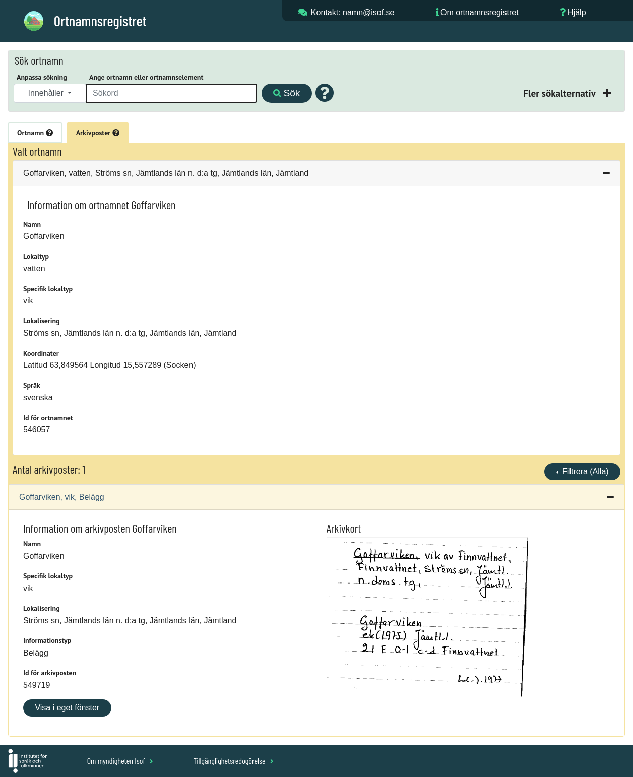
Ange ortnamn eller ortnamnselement (146, 77)
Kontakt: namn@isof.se (353, 12)
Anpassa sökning (42, 77)
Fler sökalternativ (560, 93)
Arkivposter (97, 132)
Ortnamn (35, 132)
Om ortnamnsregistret (479, 12)
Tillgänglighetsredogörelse (233, 760)
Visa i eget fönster (67, 707)
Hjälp (576, 12)
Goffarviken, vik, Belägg (61, 497)
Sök (286, 93)
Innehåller (47, 93)
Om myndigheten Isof (120, 760)
